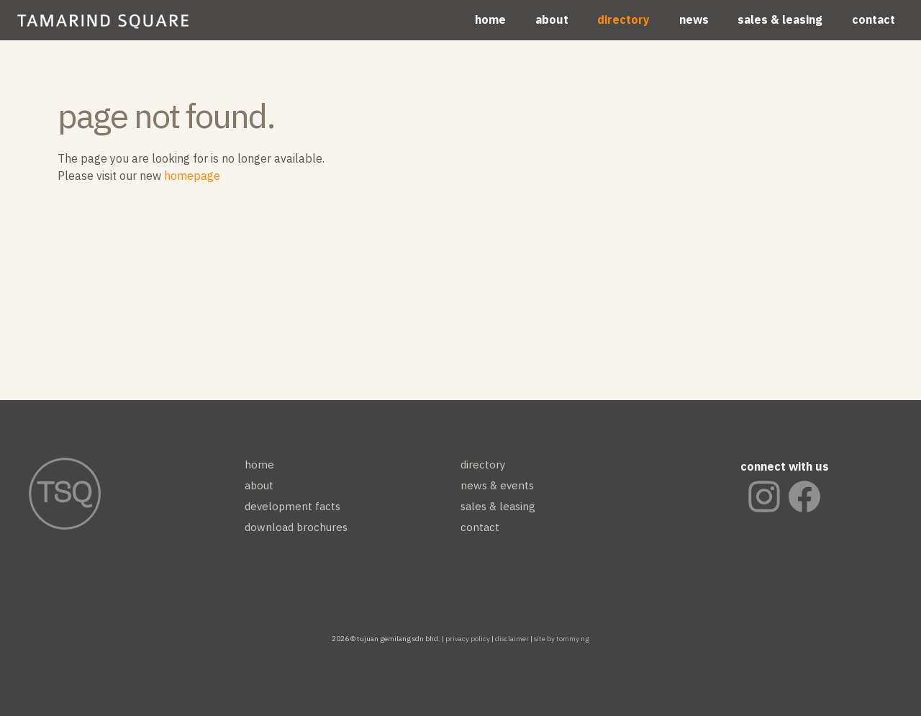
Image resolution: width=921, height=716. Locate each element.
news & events (497, 485)
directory (623, 19)
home (490, 19)
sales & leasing (780, 19)
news (694, 19)
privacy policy (467, 638)
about (551, 19)
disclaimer (512, 638)
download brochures (296, 527)
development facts (292, 506)
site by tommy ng (561, 638)
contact (873, 19)
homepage (192, 175)
